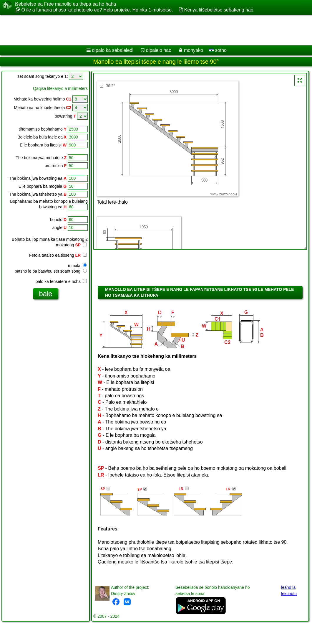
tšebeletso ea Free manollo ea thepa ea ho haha (65, 4)
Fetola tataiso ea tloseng (58, 255)
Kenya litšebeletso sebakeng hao (218, 9)
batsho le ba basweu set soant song (51, 271)
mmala (77, 265)
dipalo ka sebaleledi (112, 50)
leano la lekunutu (289, 590)
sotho (218, 50)
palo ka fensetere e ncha (61, 281)
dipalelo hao (158, 50)
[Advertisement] (150, 30)
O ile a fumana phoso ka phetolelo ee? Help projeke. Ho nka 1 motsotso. (97, 9)
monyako (193, 50)
